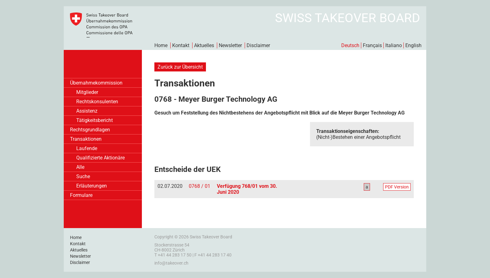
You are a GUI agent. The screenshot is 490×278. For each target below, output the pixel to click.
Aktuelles (204, 45)
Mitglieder (87, 92)
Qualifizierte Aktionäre (100, 158)
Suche (83, 176)
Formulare (81, 195)
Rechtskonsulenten (97, 102)
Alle (80, 167)
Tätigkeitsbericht (94, 120)
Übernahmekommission (96, 83)
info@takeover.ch (171, 263)
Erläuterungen (91, 186)
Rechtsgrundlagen (90, 130)
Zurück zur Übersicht (180, 67)
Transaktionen (86, 139)
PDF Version (397, 186)
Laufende (86, 148)
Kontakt (180, 45)
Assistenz (87, 111)
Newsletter (230, 45)
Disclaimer (258, 45)
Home (161, 45)
